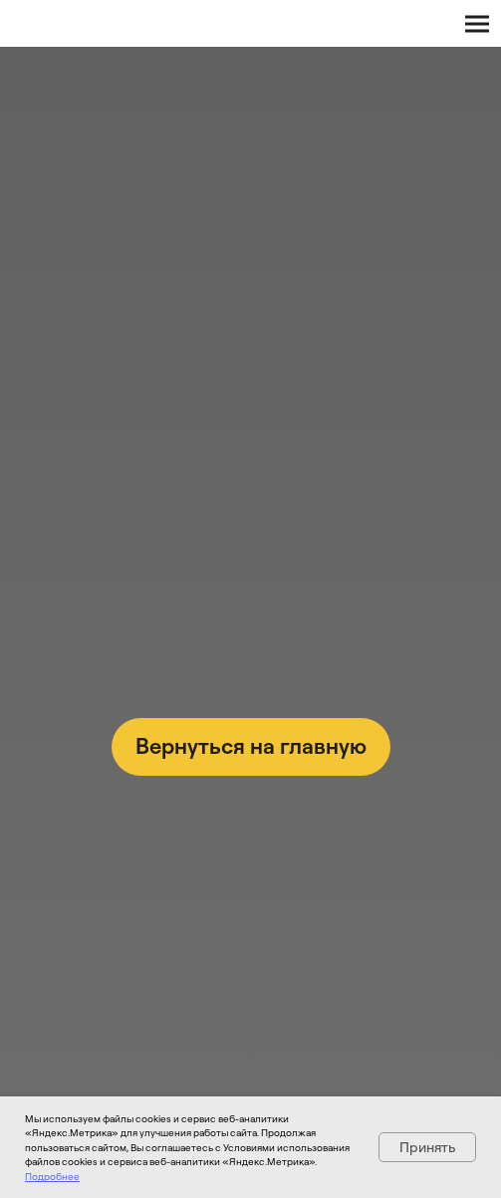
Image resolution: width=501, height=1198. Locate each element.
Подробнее (52, 1176)
